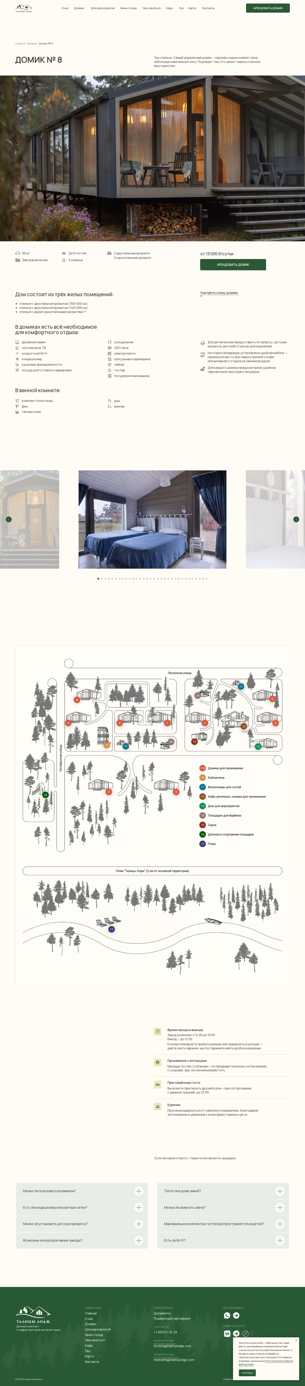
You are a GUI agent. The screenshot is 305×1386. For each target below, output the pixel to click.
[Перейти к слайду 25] (182, 579)
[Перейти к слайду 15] (147, 579)
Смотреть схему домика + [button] (219, 294)
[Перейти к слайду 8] (123, 579)
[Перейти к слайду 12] (137, 579)
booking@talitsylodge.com (172, 1346)
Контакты (208, 8)
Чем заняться (151, 8)
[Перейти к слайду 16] (151, 579)
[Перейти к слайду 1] (98, 579)
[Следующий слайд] (296, 519)
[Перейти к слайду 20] (165, 579)
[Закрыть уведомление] (296, 1340)
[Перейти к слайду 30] (200, 579)
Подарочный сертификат (172, 1318)
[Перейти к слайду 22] (172, 579)
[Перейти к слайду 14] (144, 579)
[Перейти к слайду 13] (140, 579)
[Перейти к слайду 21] (168, 579)
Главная (91, 1313)
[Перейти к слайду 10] (130, 579)
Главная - (21, 43)
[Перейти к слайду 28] (193, 579)
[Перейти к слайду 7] (119, 579)
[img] (23, 8)
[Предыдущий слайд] (9, 519)
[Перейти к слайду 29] (196, 579)
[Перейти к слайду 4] (109, 579)
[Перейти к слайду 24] (179, 579)
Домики (79, 8)
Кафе (169, 8)
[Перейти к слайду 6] (116, 579)
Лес (181, 8)
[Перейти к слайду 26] (186, 579)
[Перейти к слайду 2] (102, 579)
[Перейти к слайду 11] (133, 579)
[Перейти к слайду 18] (158, 579)
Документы (162, 1313)
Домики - (33, 43)
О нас (65, 8)
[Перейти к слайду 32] (207, 579)
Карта (192, 8)
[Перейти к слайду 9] (126, 579)
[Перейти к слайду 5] (112, 579)
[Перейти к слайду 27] (189, 579)
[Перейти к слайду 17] (154, 579)
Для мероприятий (103, 8)
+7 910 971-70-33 (165, 1332)
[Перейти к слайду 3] (105, 579)
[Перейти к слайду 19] (161, 579)
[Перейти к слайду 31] (203, 579)
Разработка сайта (231, 1379)
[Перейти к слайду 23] (175, 579)
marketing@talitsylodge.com (174, 1360)
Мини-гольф (128, 8)
